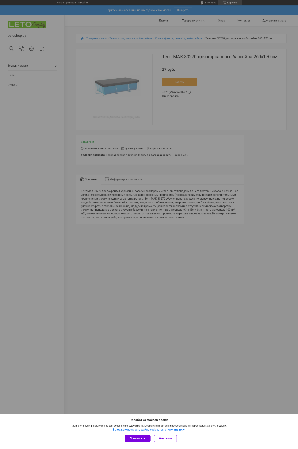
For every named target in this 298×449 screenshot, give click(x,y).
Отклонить (165, 438)
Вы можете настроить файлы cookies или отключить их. (148, 429)
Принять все (138, 438)
